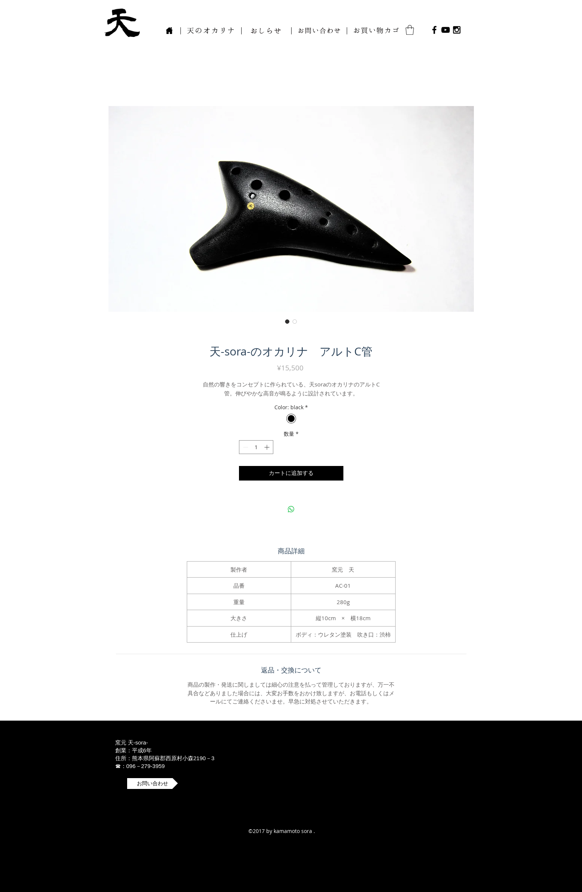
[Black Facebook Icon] (434, 30)
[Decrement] (244, 447)
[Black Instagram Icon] (457, 30)
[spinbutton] (256, 447)
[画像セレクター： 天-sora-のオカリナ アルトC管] (287, 321)
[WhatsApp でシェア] (291, 509)
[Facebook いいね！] (485, 30)
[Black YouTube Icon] (445, 30)
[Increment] (267, 447)
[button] (319, 31)
